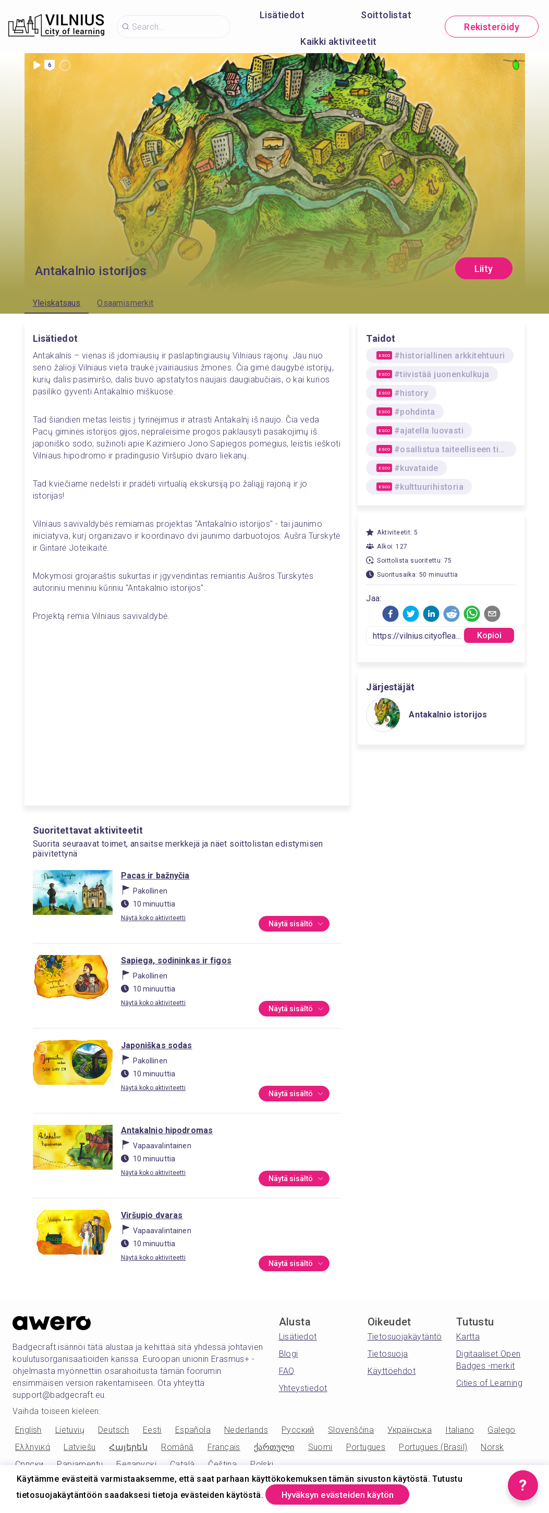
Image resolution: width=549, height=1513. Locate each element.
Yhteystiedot (303, 1388)
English (28, 1430)
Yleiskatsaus (57, 303)
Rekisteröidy (491, 26)
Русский (298, 1430)
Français (224, 1447)
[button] (390, 613)
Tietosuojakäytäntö (405, 1337)
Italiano (459, 1430)
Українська (409, 1430)
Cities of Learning (489, 1383)
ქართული (274, 1447)
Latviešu (79, 1447)
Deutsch (113, 1430)
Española (193, 1430)
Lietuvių (69, 1430)
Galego (501, 1430)
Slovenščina (351, 1430)
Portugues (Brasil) (433, 1447)
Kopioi (489, 635)
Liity (483, 268)
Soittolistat (386, 14)
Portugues (366, 1447)
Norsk (492, 1447)
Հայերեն (128, 1447)
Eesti (152, 1430)
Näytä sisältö (295, 924)
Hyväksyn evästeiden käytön (345, 1494)
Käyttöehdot (392, 1371)
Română (177, 1447)
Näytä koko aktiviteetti (153, 918)
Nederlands (246, 1430)
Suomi (320, 1447)
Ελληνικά (32, 1447)
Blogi (288, 1354)
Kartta (468, 1337)
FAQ (287, 1371)
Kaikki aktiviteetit (338, 41)
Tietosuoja (388, 1354)
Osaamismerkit (125, 303)
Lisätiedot (282, 14)
